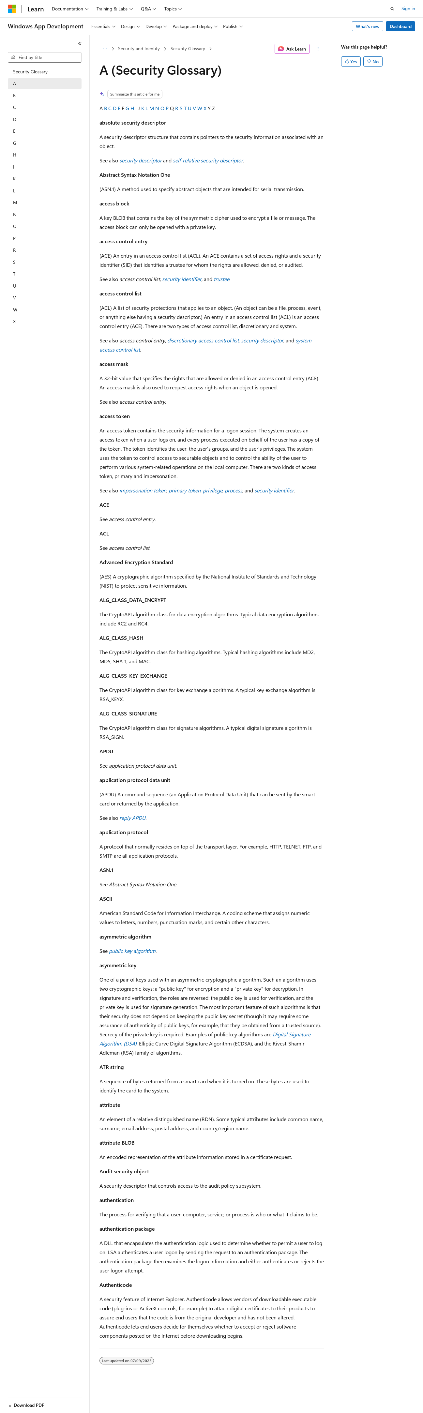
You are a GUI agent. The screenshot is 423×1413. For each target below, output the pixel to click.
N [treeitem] (14, 214)
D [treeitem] (14, 119)
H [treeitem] (14, 155)
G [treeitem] (14, 143)
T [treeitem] (14, 274)
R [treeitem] (14, 250)
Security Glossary (188, 48)
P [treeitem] (14, 238)
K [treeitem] (14, 178)
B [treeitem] (14, 95)
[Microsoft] (12, 9)
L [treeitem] (14, 191)
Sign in (408, 8)
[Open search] (392, 9)
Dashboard (401, 26)
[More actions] (318, 49)
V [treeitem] (14, 297)
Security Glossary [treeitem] (30, 71)
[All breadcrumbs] (105, 49)
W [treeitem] (15, 310)
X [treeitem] (14, 321)
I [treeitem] (13, 167)
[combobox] (45, 57)
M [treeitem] (15, 202)
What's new (368, 26)
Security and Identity (139, 48)
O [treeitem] (15, 226)
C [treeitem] (14, 107)
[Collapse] (80, 44)
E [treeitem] (14, 131)
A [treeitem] (14, 83)
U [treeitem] (14, 286)
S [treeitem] (14, 262)
